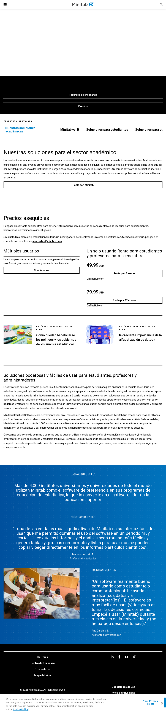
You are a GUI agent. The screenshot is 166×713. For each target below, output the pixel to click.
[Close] (162, 703)
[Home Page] (83, 4)
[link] (41, 335)
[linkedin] (112, 656)
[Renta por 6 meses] (125, 273)
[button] (161, 4)
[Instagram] (134, 656)
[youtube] (126, 657)
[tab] (29, 130)
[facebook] (119, 656)
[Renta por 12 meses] (125, 300)
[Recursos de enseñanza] (83, 95)
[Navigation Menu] (5, 4)
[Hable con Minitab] (83, 184)
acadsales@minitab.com (47, 241)
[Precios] (83, 106)
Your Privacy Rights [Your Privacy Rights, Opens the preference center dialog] (150, 702)
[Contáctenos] (42, 270)
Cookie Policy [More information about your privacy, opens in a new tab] (20, 709)
